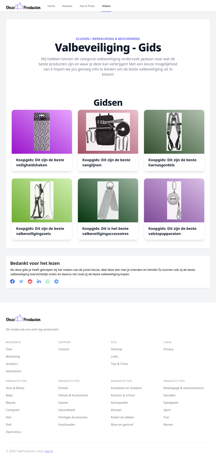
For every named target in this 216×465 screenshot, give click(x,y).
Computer (13, 410)
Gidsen (106, 6)
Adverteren (13, 371)
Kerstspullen (119, 403)
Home (51, 6)
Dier (9, 417)
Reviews (67, 6)
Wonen (168, 425)
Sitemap (116, 349)
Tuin (166, 417)
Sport (167, 410)
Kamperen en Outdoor (126, 388)
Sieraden (169, 395)
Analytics (12, 364)
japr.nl (49, 451)
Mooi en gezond (122, 425)
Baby (9, 395)
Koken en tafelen (122, 417)
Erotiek (63, 388)
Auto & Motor (15, 388)
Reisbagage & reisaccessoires (183, 388)
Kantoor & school (123, 395)
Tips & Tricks (87, 6)
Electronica (13, 432)
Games (63, 403)
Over (9, 349)
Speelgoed (170, 403)
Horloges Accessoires (73, 417)
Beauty (10, 403)
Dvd (8, 425)
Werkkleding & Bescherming (116, 39)
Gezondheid (66, 410)
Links (114, 356)
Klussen (82, 39)
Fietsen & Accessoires (73, 395)
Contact (63, 349)
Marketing (13, 356)
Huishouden (66, 425)
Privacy (168, 349)
